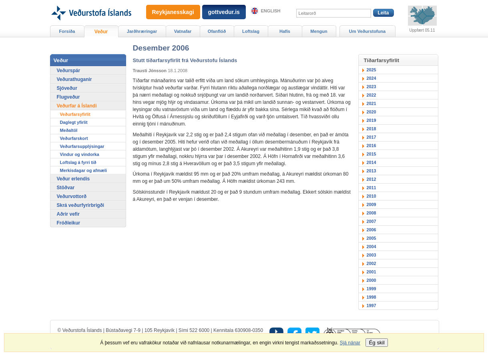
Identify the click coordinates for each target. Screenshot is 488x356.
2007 (371, 221)
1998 (371, 297)
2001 (371, 271)
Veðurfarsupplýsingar (82, 146)
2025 (371, 69)
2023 (371, 86)
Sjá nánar (350, 343)
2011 (371, 187)
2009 (371, 204)
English (271, 10)
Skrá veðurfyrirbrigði (80, 205)
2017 (371, 137)
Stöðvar (66, 187)
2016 (371, 145)
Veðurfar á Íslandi (77, 106)
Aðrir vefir (68, 214)
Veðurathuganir (74, 79)
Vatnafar (183, 31)
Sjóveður (67, 88)
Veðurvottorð (72, 196)
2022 (371, 95)
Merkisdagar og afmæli (83, 170)
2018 (371, 128)
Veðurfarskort (74, 138)
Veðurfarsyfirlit (75, 114)
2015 (371, 154)
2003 (371, 255)
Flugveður (68, 97)
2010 (371, 196)
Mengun (318, 31)
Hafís (284, 31)
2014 (371, 162)
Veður (101, 31)
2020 (371, 111)
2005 (371, 238)
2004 (371, 246)
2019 (371, 120)
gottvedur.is (224, 12)
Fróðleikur (68, 223)
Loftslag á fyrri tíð (78, 162)
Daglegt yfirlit (74, 122)
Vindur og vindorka (79, 154)
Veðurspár (68, 70)
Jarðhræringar (142, 31)
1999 (371, 288)
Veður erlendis (73, 179)
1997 (371, 305)
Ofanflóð (217, 31)
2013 (371, 170)
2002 (371, 263)
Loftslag (250, 31)
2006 (371, 229)
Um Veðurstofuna (367, 31)
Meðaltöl (69, 130)
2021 (371, 103)
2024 (371, 78)
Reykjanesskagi (173, 12)
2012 (371, 179)
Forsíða (67, 31)
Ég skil (376, 343)
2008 (371, 212)
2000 (371, 280)
